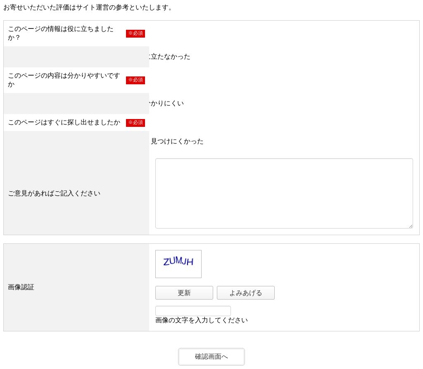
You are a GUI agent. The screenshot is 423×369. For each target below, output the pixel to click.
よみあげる (245, 292)
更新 (184, 292)
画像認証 (21, 286)
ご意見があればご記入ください (54, 193)
